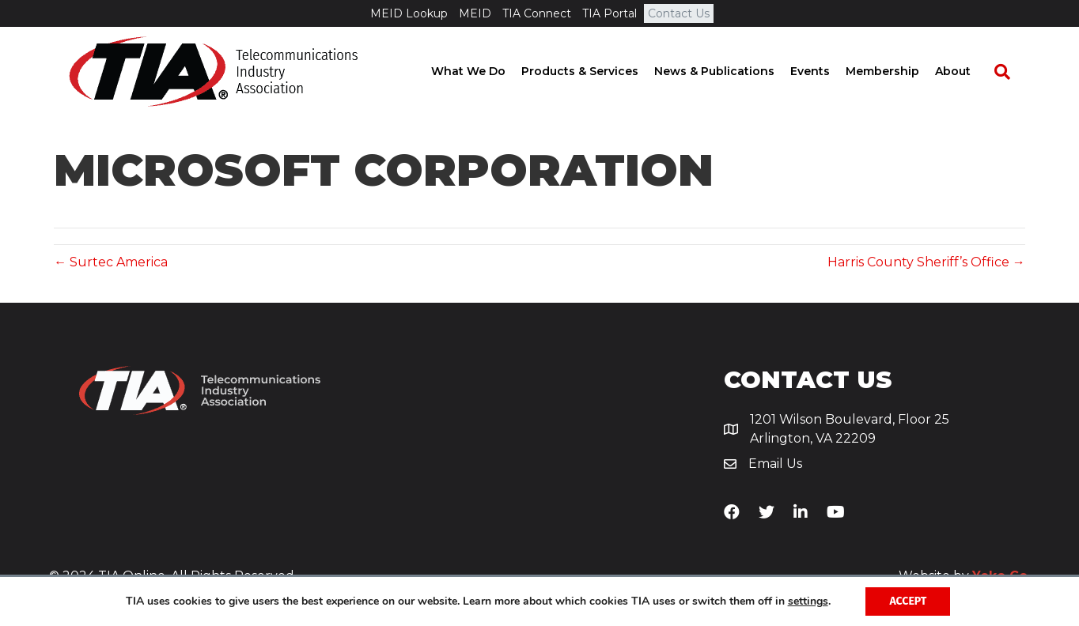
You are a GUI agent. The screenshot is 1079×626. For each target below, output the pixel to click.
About (968, 71)
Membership (897, 71)
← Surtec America (111, 262)
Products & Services (594, 71)
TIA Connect (536, 13)
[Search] (1009, 72)
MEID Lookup (409, 13)
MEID (475, 13)
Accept (907, 601)
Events (825, 71)
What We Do (483, 71)
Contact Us (679, 13)
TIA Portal (609, 13)
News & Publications (729, 71)
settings (808, 601)
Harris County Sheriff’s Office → (926, 262)
